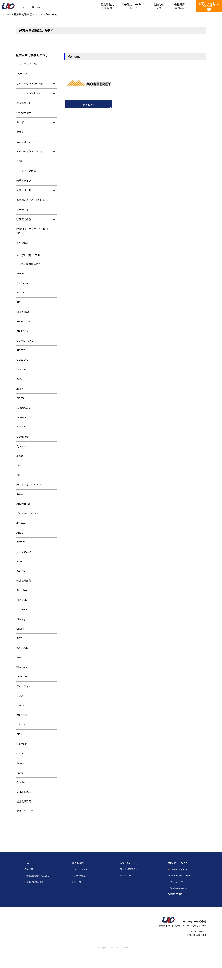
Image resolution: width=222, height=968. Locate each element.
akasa (19, 462)
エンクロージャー (26, 142)
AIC (18, 305)
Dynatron (21, 452)
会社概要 (179, 6)
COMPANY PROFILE (179, 883)
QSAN (20, 707)
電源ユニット (24, 103)
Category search (177, 896)
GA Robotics (23, 285)
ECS (19, 472)
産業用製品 (107, 6)
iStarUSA (21, 374)
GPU (19, 162)
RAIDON (21, 736)
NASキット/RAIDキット (30, 152)
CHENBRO (22, 315)
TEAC (19, 785)
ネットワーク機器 (26, 171)
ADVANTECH (24, 511)
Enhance (21, 423)
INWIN (20, 295)
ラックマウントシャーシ (30, 83)
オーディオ (22, 211)
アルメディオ (24, 697)
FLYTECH (22, 550)
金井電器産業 (24, 589)
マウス (20, 132)
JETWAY (21, 530)
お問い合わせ (127, 877)
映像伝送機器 (24, 220)
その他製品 (22, 245)
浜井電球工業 (24, 815)
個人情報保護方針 (129, 883)
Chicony (21, 628)
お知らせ (158, 6)
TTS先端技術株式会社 (29, 266)
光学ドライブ (24, 181)
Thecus (20, 717)
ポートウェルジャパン (29, 491)
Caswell (21, 766)
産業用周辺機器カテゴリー (34, 55)
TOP (26, 877)
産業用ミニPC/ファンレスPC (33, 201)
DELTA (20, 403)
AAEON (21, 579)
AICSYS (21, 354)
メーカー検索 (80, 890)
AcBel (19, 383)
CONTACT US (209, 6)
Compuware (23, 413)
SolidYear (22, 599)
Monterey (21, 619)
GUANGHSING (25, 344)
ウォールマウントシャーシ (32, 93)
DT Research (24, 560)
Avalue (20, 501)
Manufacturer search (179, 902)
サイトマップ (127, 889)
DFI (18, 481)
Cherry (20, 638)
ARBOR (21, 540)
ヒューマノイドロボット (30, 64)
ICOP (19, 570)
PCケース (22, 73)
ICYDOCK (22, 658)
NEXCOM (22, 609)
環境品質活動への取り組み (39, 889)
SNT (19, 668)
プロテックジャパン (28, 521)
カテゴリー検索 (81, 883)
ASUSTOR (22, 726)
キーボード (22, 122)
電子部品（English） (134, 6)
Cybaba (20, 795)
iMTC (19, 648)
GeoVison (22, 756)
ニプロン (21, 432)
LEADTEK (22, 687)
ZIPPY (20, 393)
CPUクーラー (24, 113)
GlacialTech (23, 442)
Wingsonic (22, 677)
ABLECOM (22, 334)
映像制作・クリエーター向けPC (33, 233)
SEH (19, 746)
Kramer (20, 776)
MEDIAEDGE (24, 805)
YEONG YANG (25, 325)
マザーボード (24, 191)
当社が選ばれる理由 (36, 896)
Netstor (20, 276)
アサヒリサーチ (25, 825)
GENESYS (22, 364)
